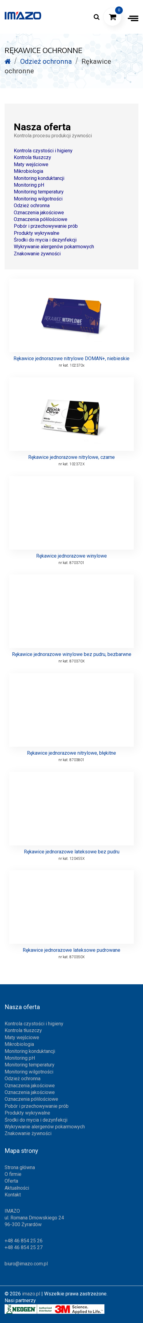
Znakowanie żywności (37, 254)
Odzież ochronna (32, 205)
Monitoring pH (29, 185)
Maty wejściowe (31, 164)
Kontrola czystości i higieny (43, 151)
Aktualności (17, 1188)
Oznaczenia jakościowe (39, 212)
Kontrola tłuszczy (32, 157)
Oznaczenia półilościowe (40, 219)
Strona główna (20, 1167)
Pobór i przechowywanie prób (46, 226)
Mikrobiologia (28, 171)
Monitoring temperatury (39, 192)
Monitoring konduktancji (39, 178)
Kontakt (13, 1195)
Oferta (11, 1181)
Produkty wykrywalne (36, 233)
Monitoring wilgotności (38, 199)
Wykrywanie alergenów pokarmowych (54, 247)
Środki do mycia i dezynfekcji (45, 240)
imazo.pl (31, 1294)
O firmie (13, 1174)
